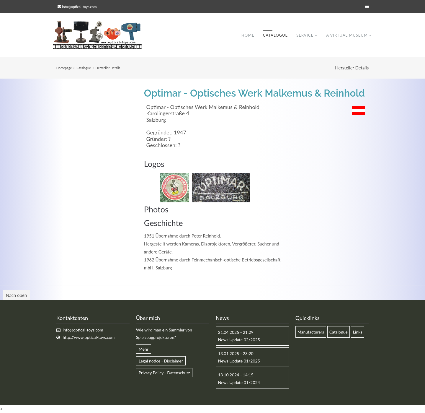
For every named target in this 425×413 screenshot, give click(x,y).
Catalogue (275, 35)
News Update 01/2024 (239, 382)
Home (247, 35)
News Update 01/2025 (239, 360)
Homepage (64, 68)
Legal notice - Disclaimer (161, 360)
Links (357, 331)
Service (304, 35)
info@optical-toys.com (79, 6)
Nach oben (16, 295)
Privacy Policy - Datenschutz (164, 372)
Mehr (143, 349)
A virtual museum (347, 35)
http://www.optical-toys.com (89, 337)
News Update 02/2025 (239, 339)
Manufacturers (311, 331)
